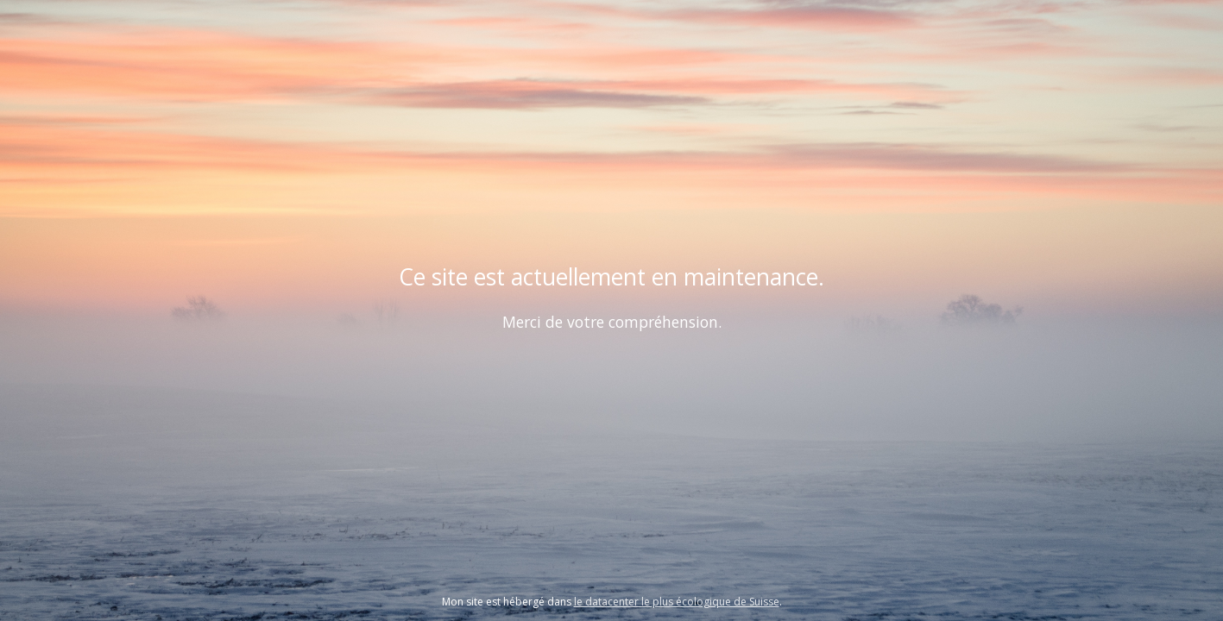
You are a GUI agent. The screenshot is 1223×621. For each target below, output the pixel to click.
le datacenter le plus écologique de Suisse (676, 601)
